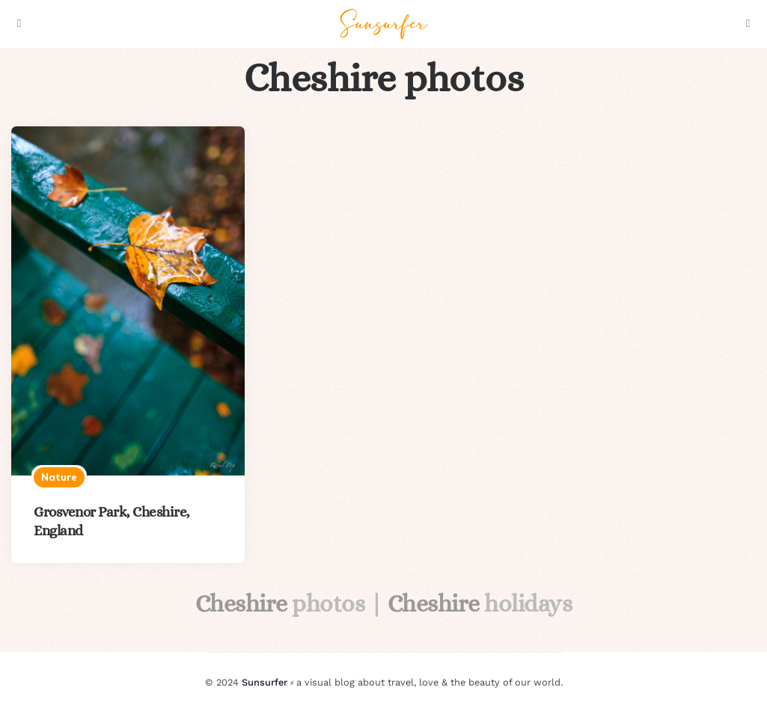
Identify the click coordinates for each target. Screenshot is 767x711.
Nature (59, 477)
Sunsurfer (264, 682)
